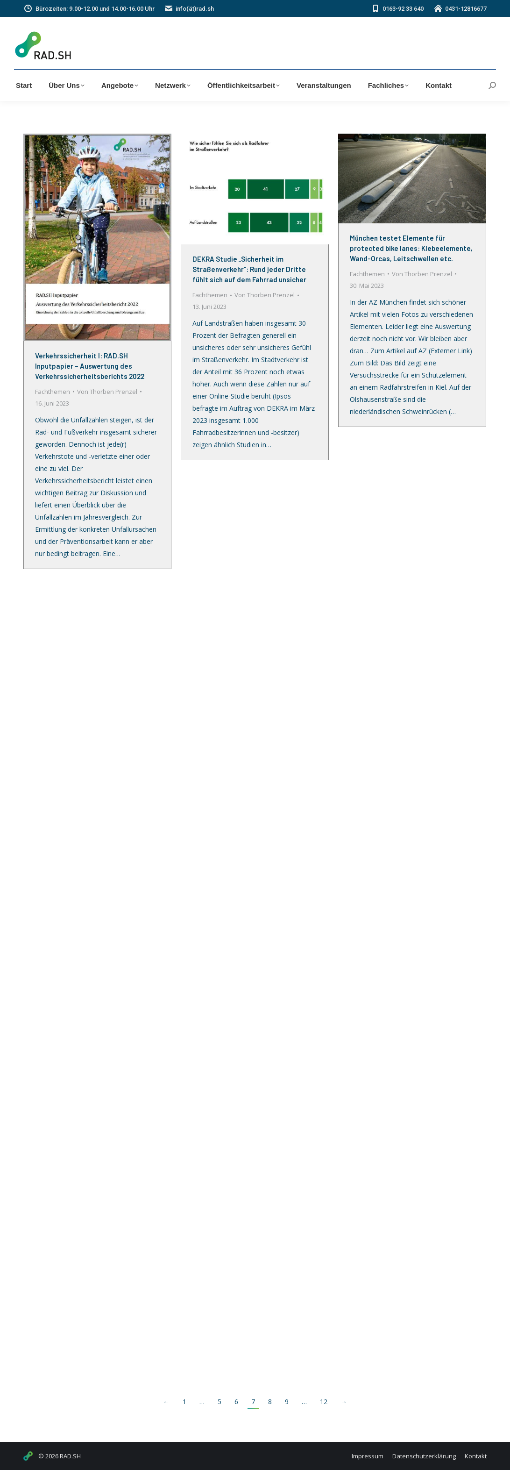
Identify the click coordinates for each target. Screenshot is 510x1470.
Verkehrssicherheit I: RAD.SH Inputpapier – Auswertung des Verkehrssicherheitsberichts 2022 (89, 365)
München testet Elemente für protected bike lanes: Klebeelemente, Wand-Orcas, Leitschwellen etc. (411, 248)
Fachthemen (52, 391)
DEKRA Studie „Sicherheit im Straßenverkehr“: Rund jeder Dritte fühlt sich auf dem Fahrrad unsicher (249, 269)
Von (107, 391)
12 (323, 1401)
